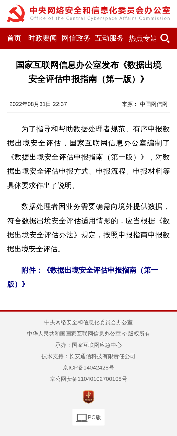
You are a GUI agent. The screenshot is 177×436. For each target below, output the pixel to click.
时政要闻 (42, 38)
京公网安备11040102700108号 (88, 379)
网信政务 (76, 38)
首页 (14, 38)
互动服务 (109, 38)
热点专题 (143, 38)
